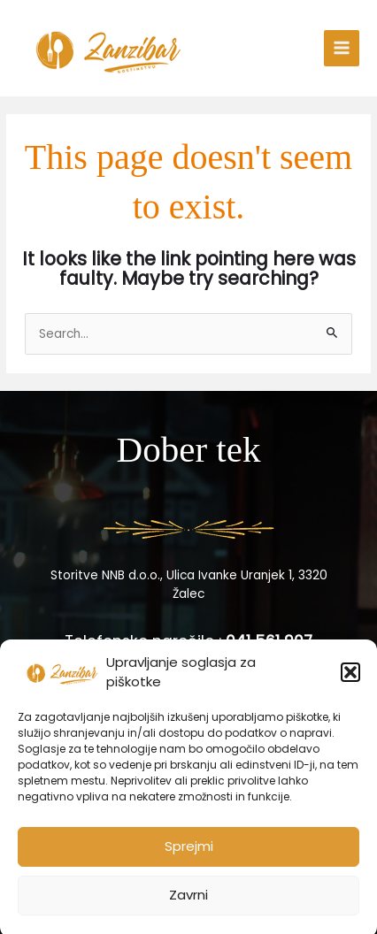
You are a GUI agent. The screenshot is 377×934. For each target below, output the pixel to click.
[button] (350, 680)
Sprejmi (189, 854)
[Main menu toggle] (342, 48)
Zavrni (188, 902)
